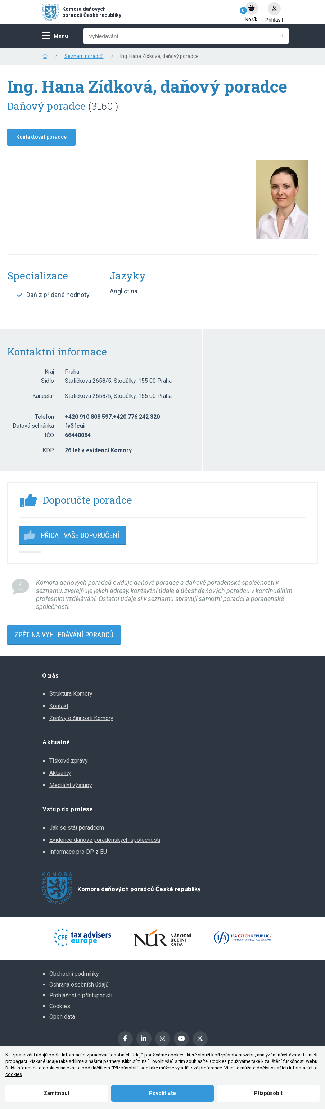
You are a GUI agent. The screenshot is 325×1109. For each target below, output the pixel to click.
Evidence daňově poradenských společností (104, 839)
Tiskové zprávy (68, 760)
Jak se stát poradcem (76, 827)
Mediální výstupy (70, 785)
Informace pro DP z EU (78, 851)
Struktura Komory (70, 693)
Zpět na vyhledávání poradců (63, 634)
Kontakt (58, 705)
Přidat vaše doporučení (80, 535)
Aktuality (60, 772)
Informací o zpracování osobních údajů (102, 1055)
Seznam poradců (84, 56)
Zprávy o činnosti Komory (81, 718)
